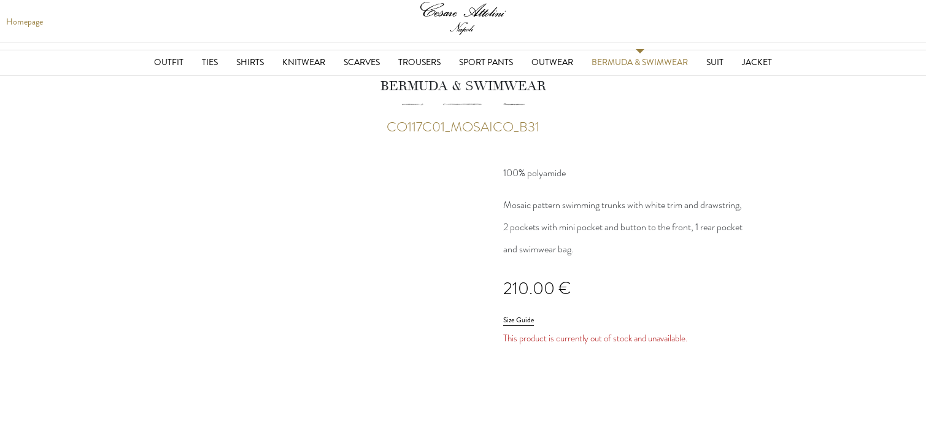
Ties (210, 62)
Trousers (419, 62)
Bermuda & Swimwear (640, 62)
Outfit (168, 62)
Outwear (552, 62)
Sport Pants (486, 62)
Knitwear (303, 62)
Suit (714, 62)
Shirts (250, 62)
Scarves (362, 62)
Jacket (757, 62)
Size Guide (518, 319)
